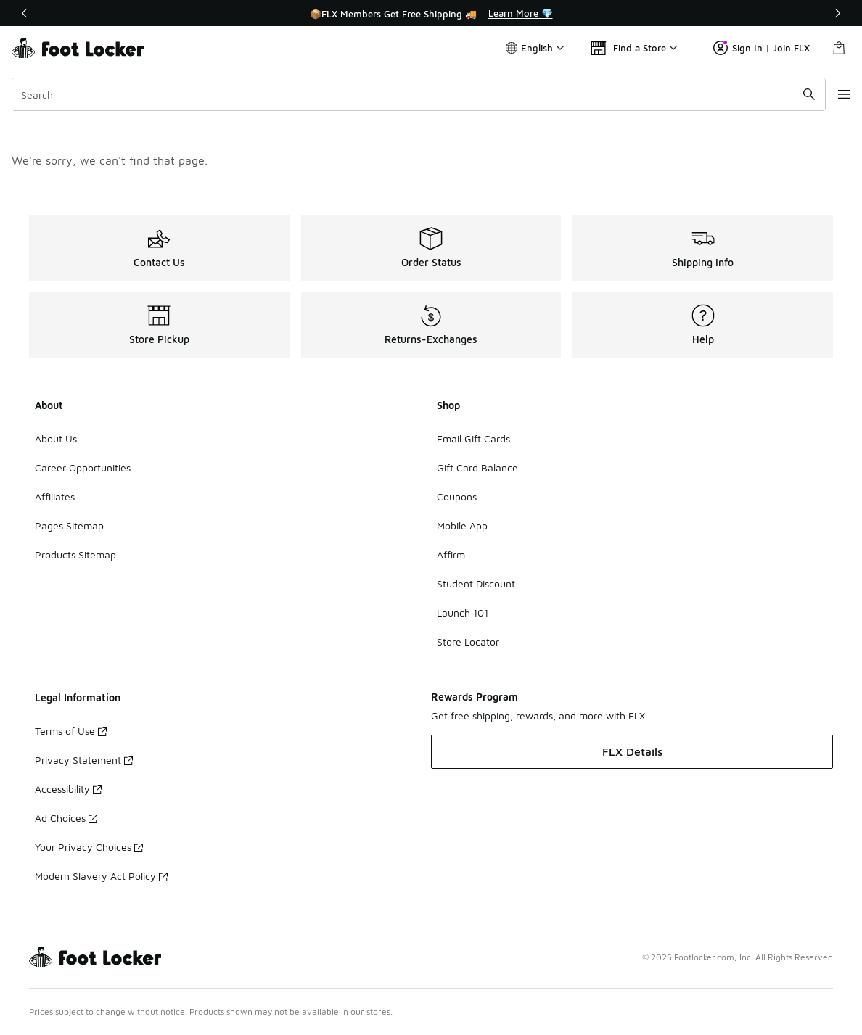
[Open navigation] (833, 94)
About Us (56, 438)
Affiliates (55, 496)
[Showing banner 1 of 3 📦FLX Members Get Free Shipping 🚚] (431, 13)
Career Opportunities (83, 467)
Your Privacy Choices (89, 847)
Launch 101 (462, 612)
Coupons (457, 496)
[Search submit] (793, 94)
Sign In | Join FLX (761, 48)
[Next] (837, 13)
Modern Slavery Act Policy (101, 876)
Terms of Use (71, 731)
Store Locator (468, 641)
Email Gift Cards (473, 438)
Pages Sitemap (69, 525)
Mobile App (462, 525)
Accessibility (68, 789)
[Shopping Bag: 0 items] (838, 48)
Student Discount (476, 583)
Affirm (451, 554)
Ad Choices (66, 818)
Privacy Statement (84, 760)
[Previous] (24, 13)
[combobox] (410, 94)
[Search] (410, 94)
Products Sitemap (75, 554)
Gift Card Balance (477, 467)
